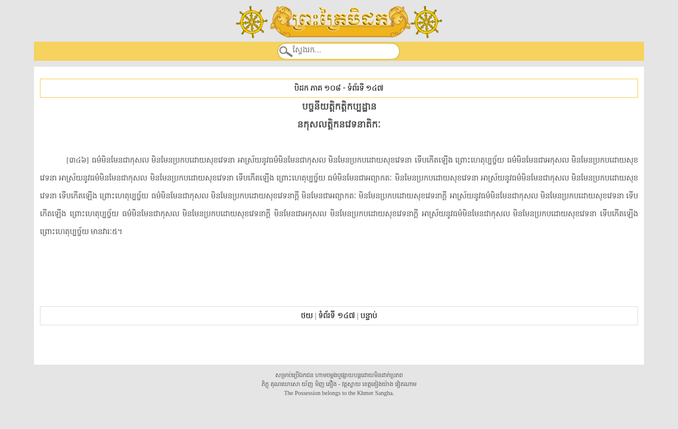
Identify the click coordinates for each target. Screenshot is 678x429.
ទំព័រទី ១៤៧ (365, 87)
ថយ (307, 315)
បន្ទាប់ (368, 315)
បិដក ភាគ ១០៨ (317, 87)
